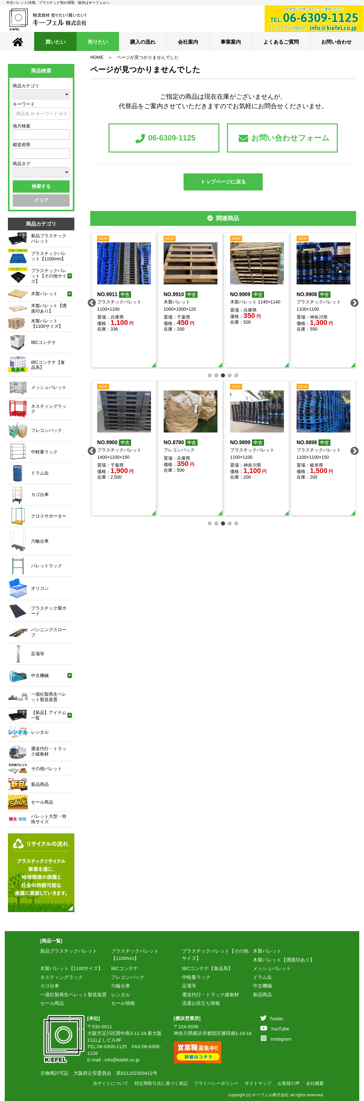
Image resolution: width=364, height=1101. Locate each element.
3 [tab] (223, 374)
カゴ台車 (49, 985)
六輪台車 (120, 985)
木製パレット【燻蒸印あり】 (284, 959)
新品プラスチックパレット (68, 951)
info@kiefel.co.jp (122, 1059)
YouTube (274, 1028)
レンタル (120, 994)
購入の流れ (142, 42)
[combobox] (41, 134)
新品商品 (262, 994)
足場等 (189, 985)
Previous (90, 301)
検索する (41, 186)
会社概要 (315, 1083)
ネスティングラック (61, 977)
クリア (41, 200)
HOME (97, 57)
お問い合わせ (336, 42)
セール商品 (52, 1003)
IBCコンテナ (124, 968)
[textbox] (16, 134)
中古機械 (262, 985)
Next (353, 301)
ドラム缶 (262, 977)
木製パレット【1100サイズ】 (71, 968)
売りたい (98, 42)
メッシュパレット (272, 968)
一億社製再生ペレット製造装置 (73, 994)
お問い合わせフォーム (284, 138)
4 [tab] (230, 374)
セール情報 (123, 1003)
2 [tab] (216, 374)
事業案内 (231, 42)
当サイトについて (110, 1083)
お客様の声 (289, 1083)
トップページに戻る (223, 181)
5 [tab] (236, 374)
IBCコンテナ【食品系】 (207, 968)
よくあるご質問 (281, 42)
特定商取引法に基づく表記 (161, 1083)
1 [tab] (210, 374)
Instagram (276, 1039)
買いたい (55, 42)
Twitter (272, 1018)
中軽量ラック (196, 977)
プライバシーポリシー (216, 1083)
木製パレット (267, 951)
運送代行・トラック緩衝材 (210, 994)
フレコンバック (127, 977)
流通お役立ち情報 (201, 1003)
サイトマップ (258, 1083)
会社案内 (188, 42)
